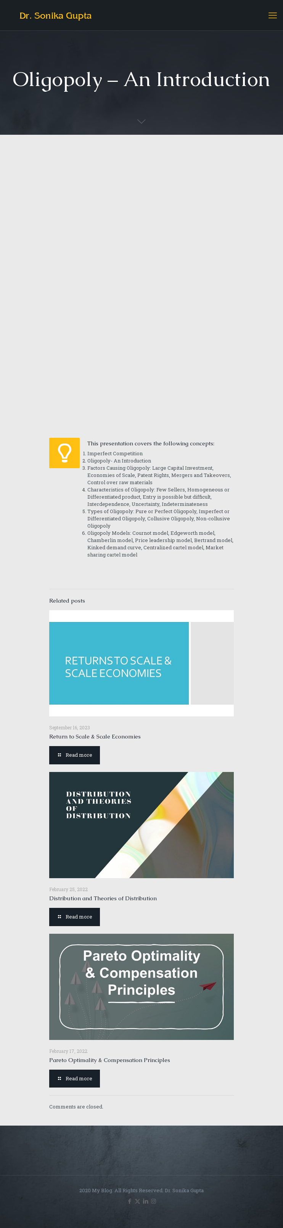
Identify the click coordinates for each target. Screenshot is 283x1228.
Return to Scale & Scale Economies (95, 736)
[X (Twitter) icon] (137, 1201)
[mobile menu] (272, 15)
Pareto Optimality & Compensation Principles (109, 1060)
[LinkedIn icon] (145, 1201)
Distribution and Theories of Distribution (103, 898)
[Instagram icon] (153, 1201)
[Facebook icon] (129, 1201)
